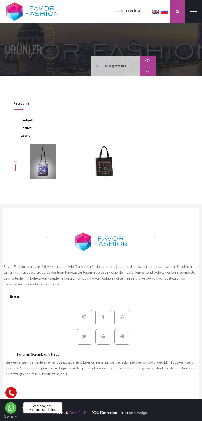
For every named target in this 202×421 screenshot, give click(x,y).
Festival (26, 128)
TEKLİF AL (129, 11)
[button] (155, 12)
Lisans (25, 136)
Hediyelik (27, 120)
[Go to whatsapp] (10, 408)
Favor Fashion (80, 413)
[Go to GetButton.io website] (11, 416)
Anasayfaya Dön (115, 65)
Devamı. (15, 296)
